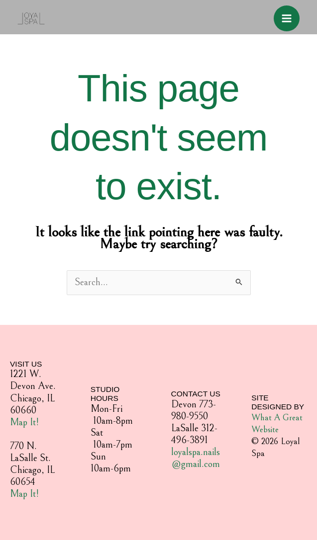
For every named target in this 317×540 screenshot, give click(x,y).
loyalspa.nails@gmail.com (195, 458)
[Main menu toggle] (287, 18)
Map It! (24, 422)
